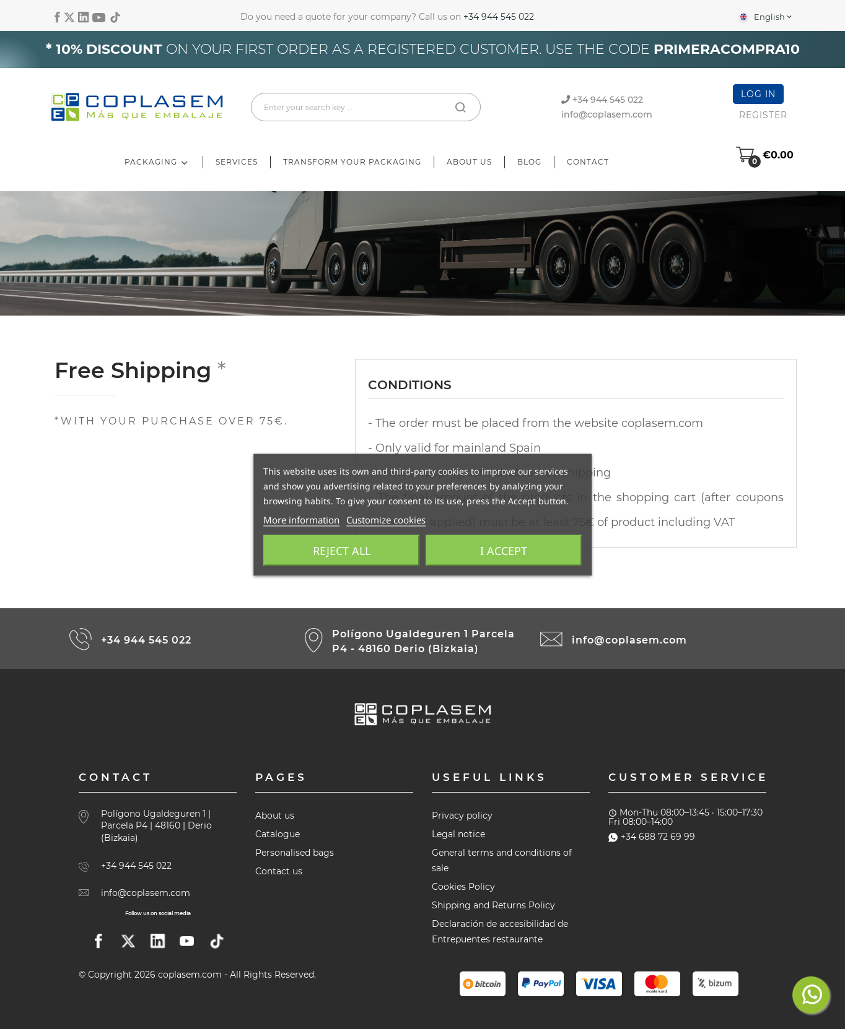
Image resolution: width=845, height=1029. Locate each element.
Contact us (278, 871)
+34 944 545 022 (498, 16)
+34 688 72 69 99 (651, 836)
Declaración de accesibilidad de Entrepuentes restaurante (500, 931)
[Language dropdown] (765, 16)
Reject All (341, 550)
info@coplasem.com (606, 114)
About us (274, 815)
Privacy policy (462, 815)
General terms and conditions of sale (502, 860)
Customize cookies (386, 519)
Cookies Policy (463, 886)
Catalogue (277, 834)
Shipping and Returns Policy (493, 905)
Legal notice (458, 834)
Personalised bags (294, 852)
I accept (503, 550)
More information (301, 519)
